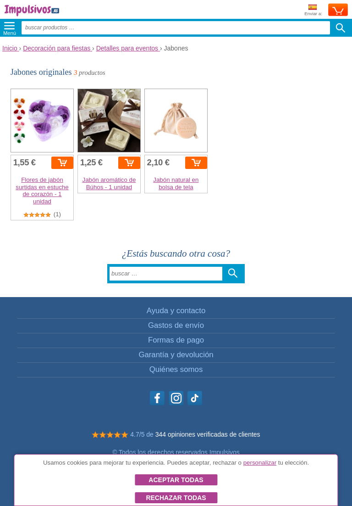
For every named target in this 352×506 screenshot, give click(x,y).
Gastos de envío (176, 325)
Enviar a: (313, 10)
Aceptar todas (175, 480)
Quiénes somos (176, 369)
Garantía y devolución (175, 354)
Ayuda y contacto (176, 310)
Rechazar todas (176, 497)
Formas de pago (176, 340)
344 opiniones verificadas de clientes (207, 434)
